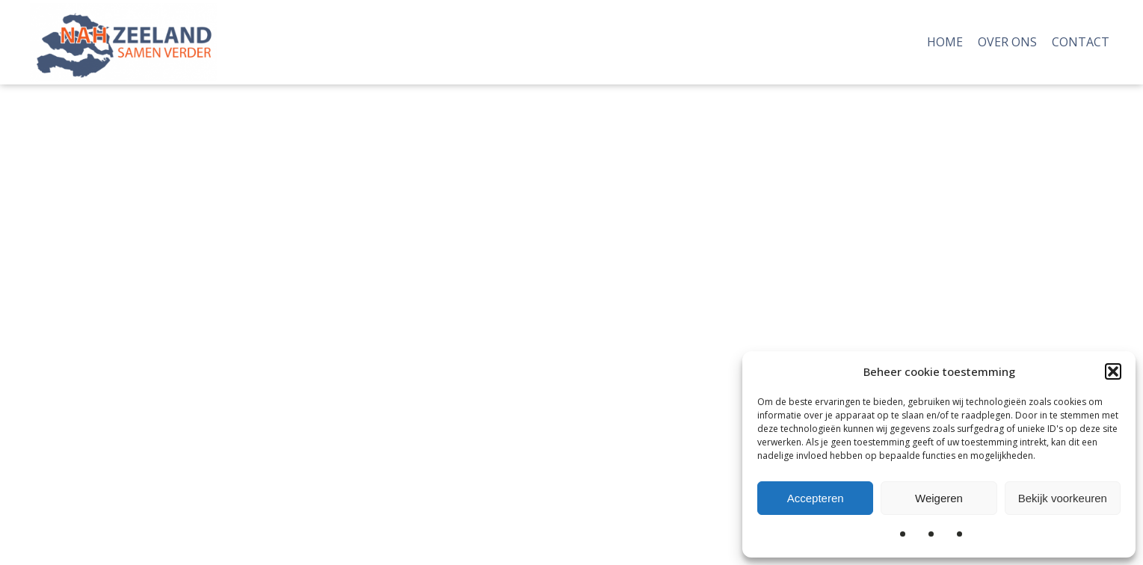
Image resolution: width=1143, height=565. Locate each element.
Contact (1080, 42)
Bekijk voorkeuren (1062, 498)
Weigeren (939, 498)
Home (945, 42)
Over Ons (1007, 42)
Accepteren (815, 498)
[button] (1113, 371)
